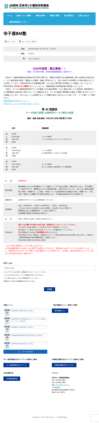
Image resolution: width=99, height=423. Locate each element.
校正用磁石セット (60, 311)
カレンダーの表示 (25, 352)
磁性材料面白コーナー (18, 22)
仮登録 (49, 289)
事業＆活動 (54, 16)
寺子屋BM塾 (34, 59)
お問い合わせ (83, 16)
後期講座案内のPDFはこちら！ (16, 101)
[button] (28, 42)
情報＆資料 (40, 16)
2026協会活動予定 (11, 378)
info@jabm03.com (62, 385)
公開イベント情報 (23, 16)
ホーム (10, 16)
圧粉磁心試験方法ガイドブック (64, 365)
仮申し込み (8, 263)
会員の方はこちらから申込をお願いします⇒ (21, 104)
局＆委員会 (68, 16)
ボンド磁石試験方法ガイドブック (16, 365)
